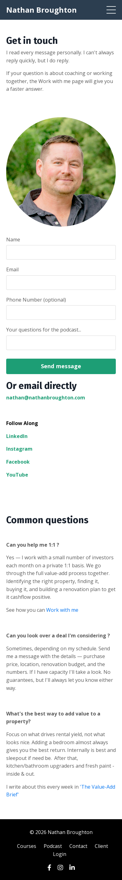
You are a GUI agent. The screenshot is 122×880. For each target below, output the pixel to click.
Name (13, 239)
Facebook (18, 461)
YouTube (17, 474)
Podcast (53, 846)
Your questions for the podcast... (43, 329)
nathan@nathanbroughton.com (45, 397)
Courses (26, 846)
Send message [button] (61, 366)
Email (12, 269)
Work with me (62, 610)
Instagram (19, 448)
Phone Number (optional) (36, 299)
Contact (78, 846)
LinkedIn (17, 436)
